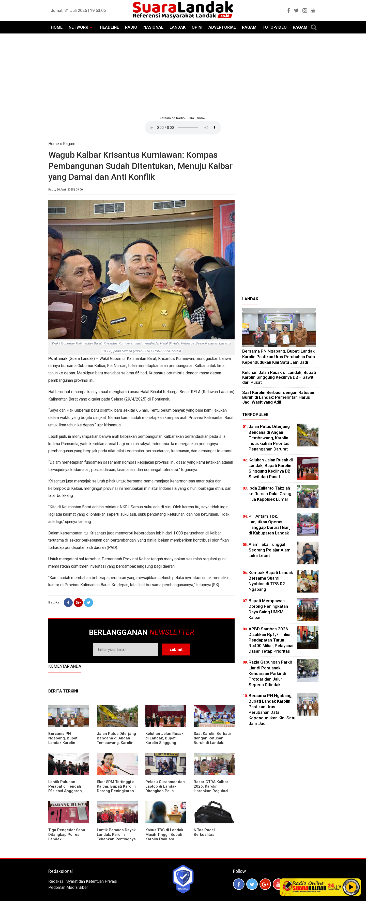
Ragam (69, 143)
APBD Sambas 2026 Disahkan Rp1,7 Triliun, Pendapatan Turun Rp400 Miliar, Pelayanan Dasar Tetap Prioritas (272, 640)
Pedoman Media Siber (68, 887)
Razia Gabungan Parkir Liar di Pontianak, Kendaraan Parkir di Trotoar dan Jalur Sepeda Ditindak (270, 673)
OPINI (197, 27)
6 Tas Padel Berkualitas (204, 832)
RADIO (131, 27)
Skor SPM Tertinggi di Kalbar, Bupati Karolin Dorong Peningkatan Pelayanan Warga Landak (116, 790)
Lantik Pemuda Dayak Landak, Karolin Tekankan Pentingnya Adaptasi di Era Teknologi (116, 839)
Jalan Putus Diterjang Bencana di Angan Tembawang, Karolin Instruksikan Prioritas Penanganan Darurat (116, 742)
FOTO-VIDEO (275, 27)
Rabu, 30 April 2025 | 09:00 (65, 189)
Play (351, 887)
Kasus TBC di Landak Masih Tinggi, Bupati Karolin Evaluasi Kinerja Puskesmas (164, 837)
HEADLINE (109, 27)
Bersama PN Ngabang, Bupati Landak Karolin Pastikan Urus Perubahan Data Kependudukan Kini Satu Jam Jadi (278, 357)
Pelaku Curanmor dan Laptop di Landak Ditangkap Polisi (165, 786)
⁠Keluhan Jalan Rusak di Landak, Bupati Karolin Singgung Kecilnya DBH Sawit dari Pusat (164, 742)
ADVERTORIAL (222, 27)
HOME (57, 27)
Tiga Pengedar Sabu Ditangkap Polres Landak (66, 834)
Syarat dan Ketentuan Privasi (91, 881)
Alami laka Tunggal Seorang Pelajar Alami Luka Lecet (270, 550)
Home (53, 143)
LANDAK (178, 27)
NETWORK (78, 27)
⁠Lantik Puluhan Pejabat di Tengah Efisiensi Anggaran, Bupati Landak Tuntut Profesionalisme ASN (67, 790)
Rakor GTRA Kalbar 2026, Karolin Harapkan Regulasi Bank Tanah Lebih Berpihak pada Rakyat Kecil (213, 793)
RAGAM (249, 27)
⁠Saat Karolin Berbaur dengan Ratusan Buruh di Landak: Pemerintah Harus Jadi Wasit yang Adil (212, 742)
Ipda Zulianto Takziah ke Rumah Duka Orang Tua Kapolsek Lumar (270, 494)
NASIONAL (153, 27)
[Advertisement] (183, 74)
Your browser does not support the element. (183, 127)
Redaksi (55, 881)
